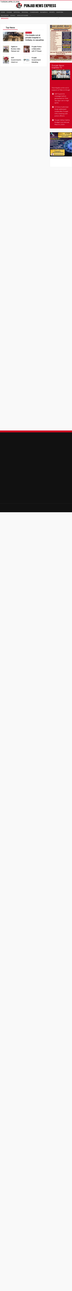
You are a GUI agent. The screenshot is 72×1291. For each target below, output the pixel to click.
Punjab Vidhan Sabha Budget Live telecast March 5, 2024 (62, 122)
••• (30, 15)
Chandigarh (34, 12)
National (17, 12)
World (12, 15)
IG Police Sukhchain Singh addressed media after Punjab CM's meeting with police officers (62, 111)
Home (3, 12)
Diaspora (59, 12)
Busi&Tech (44, 12)
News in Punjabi (22, 15)
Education (4, 15)
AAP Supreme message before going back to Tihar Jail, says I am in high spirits (62, 98)
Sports (52, 12)
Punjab (9, 12)
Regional (25, 12)
